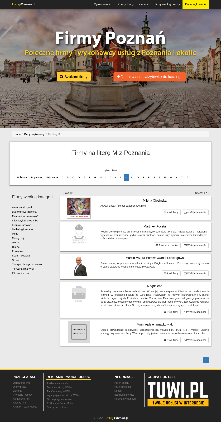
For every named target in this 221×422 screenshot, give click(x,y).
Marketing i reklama (22, 229)
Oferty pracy (19, 386)
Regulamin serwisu (124, 394)
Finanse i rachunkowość (25, 216)
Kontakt (118, 390)
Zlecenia (144, 4)
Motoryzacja (18, 238)
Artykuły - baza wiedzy (25, 406)
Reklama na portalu (57, 383)
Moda (15, 233)
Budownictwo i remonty (24, 211)
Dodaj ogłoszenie (195, 4)
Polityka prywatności (125, 398)
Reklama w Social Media (60, 403)
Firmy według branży (167, 4)
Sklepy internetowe (57, 407)
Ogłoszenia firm (103, 4)
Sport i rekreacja (21, 255)
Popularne (36, 177)
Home (18, 134)
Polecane (22, 177)
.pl (23, 4)
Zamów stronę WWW (58, 391)
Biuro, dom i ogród (22, 207)
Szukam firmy (73, 77)
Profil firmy (171, 212)
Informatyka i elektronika (25, 220)
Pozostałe (17, 251)
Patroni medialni (122, 386)
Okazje (16, 247)
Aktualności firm (21, 398)
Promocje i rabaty (22, 394)
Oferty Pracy (126, 4)
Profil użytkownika (167, 245)
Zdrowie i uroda (20, 273)
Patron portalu (121, 382)
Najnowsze (52, 177)
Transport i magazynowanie (27, 264)
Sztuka (16, 260)
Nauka (15, 242)
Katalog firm (19, 402)
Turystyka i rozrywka (23, 268)
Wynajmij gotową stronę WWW (63, 395)
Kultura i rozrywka (21, 225)
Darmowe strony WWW (59, 387)
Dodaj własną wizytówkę (149, 77)
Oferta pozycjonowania (59, 399)
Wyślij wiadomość (195, 212)
